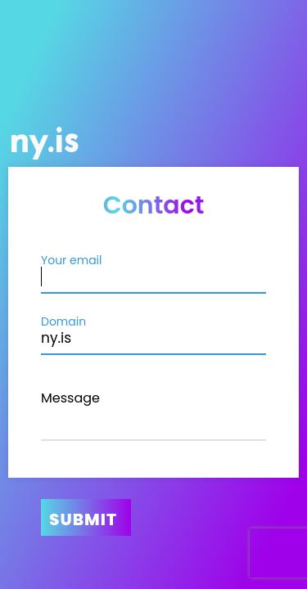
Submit (83, 519)
